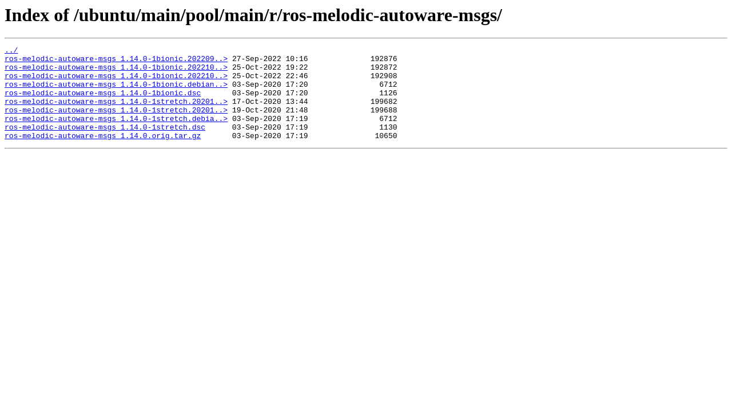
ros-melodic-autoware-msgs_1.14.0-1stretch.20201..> (116, 113)
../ (11, 51)
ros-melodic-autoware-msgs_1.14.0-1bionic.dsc (103, 103)
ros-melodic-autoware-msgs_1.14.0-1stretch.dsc (105, 144)
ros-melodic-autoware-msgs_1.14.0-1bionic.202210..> (116, 72)
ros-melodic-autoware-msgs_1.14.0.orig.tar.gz (103, 154)
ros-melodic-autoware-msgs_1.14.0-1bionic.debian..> (116, 92)
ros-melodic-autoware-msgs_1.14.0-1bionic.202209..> (116, 62)
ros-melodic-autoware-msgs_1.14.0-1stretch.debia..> (116, 133)
